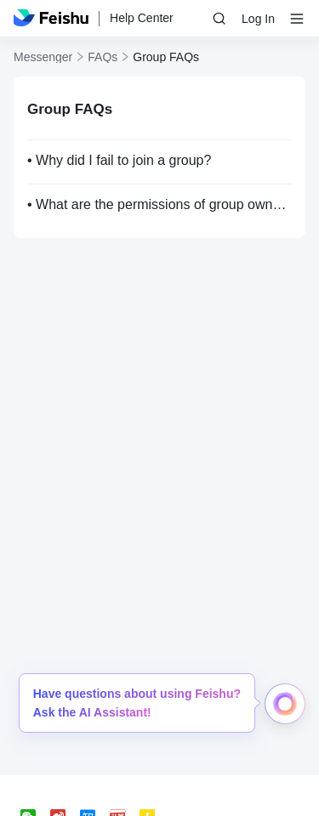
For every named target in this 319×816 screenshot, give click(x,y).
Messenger (43, 57)
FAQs (102, 57)
